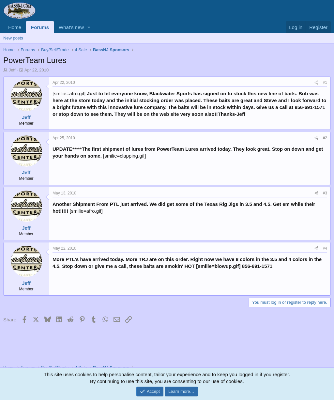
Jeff (12, 70)
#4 (325, 248)
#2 (325, 138)
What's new (71, 27)
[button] (89, 27)
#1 (325, 82)
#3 (325, 193)
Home (14, 27)
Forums (40, 27)
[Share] (316, 82)
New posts (13, 38)
